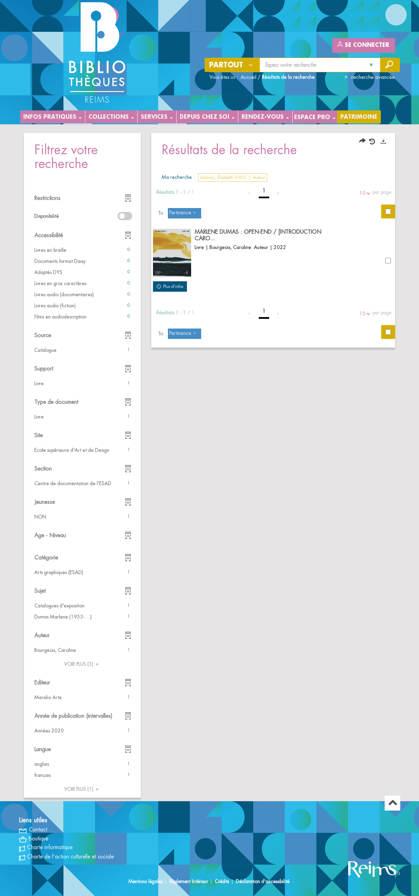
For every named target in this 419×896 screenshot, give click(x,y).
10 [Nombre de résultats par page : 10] (363, 193)
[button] (82, 250)
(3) (82, 664)
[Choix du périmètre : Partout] (232, 65)
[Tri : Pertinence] (184, 213)
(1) (82, 789)
